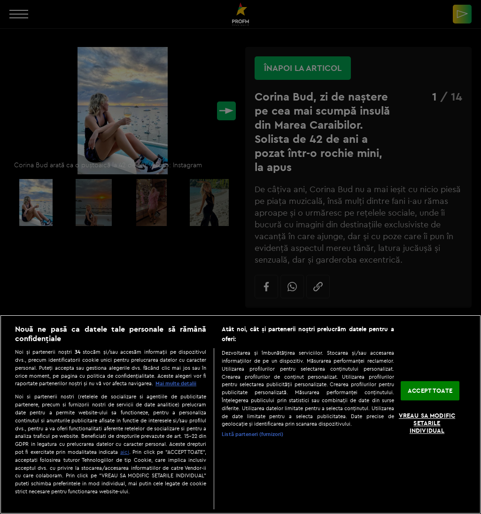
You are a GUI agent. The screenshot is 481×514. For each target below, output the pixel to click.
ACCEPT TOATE (430, 390)
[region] (240, 414)
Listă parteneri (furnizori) (252, 434)
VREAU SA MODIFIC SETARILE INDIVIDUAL (427, 423)
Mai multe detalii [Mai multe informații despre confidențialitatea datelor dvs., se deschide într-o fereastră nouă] (175, 383)
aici (124, 451)
